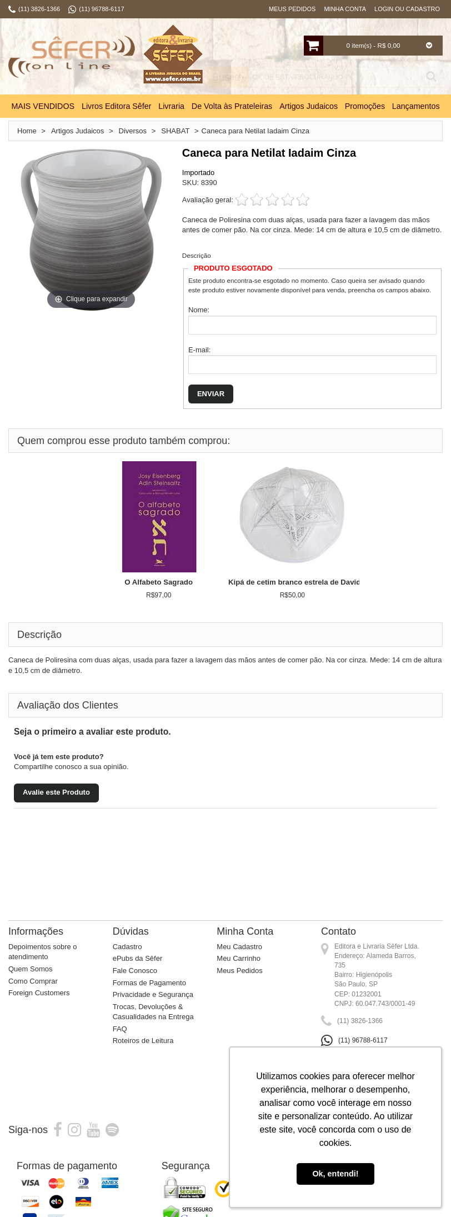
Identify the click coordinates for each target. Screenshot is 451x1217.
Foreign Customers (39, 993)
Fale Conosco (135, 970)
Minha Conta (345, 9)
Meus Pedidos (292, 9)
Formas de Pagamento (149, 983)
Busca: (227, 77)
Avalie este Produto (56, 792)
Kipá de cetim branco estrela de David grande (307, 582)
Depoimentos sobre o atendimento (42, 951)
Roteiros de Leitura (143, 1040)
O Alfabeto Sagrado (158, 582)
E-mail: (199, 350)
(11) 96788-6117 (363, 1040)
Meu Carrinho (238, 958)
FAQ (120, 1029)
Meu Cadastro (239, 946)
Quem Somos (30, 969)
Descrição (196, 255)
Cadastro (127, 946)
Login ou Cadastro (407, 9)
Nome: (198, 310)
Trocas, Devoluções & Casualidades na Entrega (153, 1011)
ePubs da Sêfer (138, 958)
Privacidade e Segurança (153, 994)
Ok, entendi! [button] (335, 1173)
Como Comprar (33, 981)
